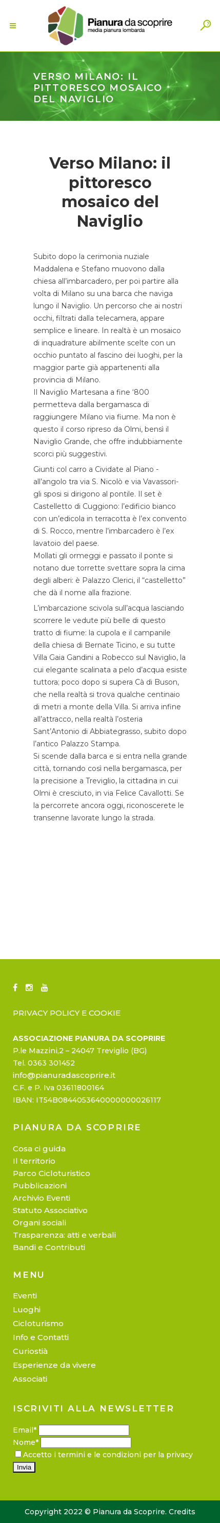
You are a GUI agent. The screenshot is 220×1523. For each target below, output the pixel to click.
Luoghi (27, 1309)
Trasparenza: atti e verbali (64, 1235)
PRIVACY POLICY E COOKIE (67, 1013)
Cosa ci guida (39, 1148)
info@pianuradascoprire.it (64, 1075)
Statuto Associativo (50, 1210)
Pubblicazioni (40, 1185)
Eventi (25, 1295)
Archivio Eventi (41, 1198)
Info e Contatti (41, 1337)
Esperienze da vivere (54, 1365)
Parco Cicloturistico (51, 1173)
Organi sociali (39, 1222)
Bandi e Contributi (49, 1247)
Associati (30, 1379)
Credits (182, 1511)
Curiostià (30, 1351)
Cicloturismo (38, 1323)
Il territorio (34, 1161)
